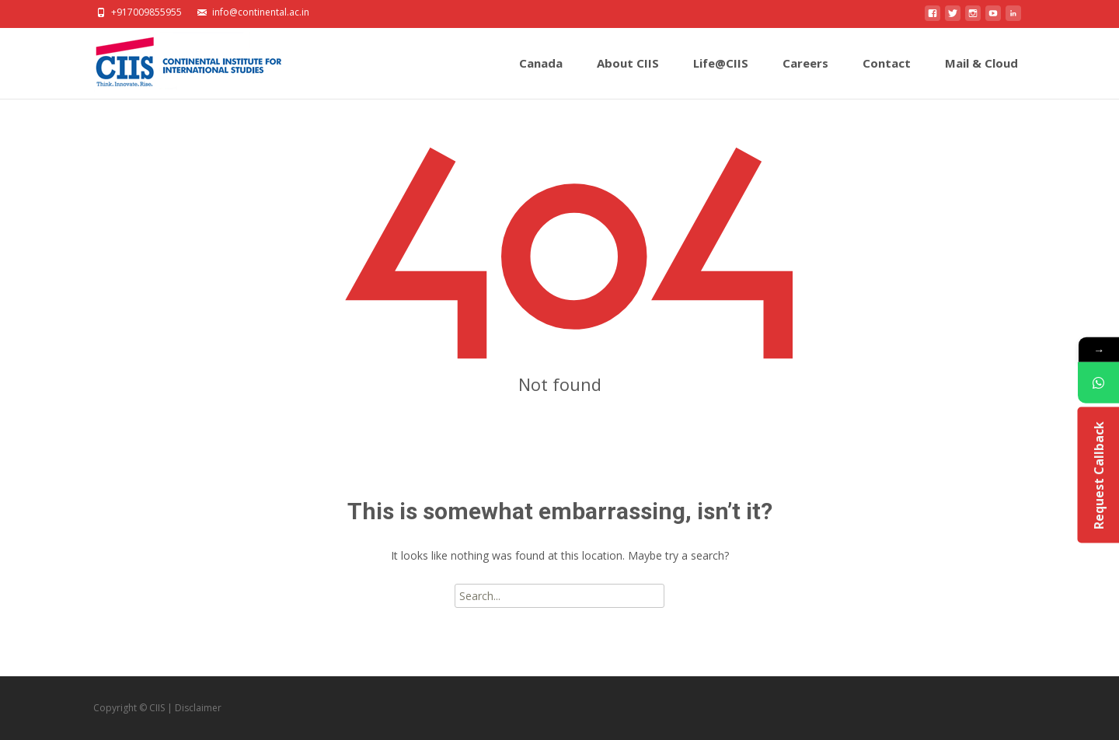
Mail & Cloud (981, 77)
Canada (541, 77)
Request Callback (1098, 475)
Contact (887, 77)
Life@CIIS (720, 77)
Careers (805, 77)
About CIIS (628, 77)
